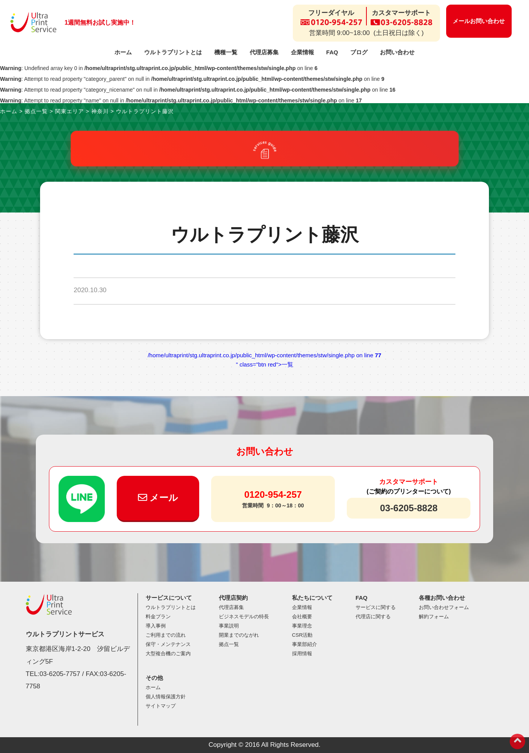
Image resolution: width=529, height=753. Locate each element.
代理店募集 (264, 52)
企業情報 (302, 52)
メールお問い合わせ (479, 21)
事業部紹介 (304, 644)
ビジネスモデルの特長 (244, 616)
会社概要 (302, 616)
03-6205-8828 (408, 508)
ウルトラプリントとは (173, 52)
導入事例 (156, 626)
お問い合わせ (397, 52)
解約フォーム (434, 616)
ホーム (123, 52)
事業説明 (229, 626)
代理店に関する (373, 616)
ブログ (359, 52)
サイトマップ (161, 706)
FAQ (332, 52)
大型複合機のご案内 (168, 653)
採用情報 (302, 653)
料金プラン (158, 616)
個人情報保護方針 (166, 696)
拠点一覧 (229, 644)
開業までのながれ (239, 635)
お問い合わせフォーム (444, 607)
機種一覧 (225, 52)
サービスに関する (376, 607)
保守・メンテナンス (168, 644)
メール (158, 497)
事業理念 (302, 626)
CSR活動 (302, 635)
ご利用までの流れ (166, 635)
